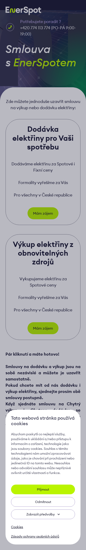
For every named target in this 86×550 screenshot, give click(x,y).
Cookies (17, 527)
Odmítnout (43, 502)
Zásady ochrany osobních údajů (35, 536)
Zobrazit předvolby (43, 514)
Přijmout (43, 489)
